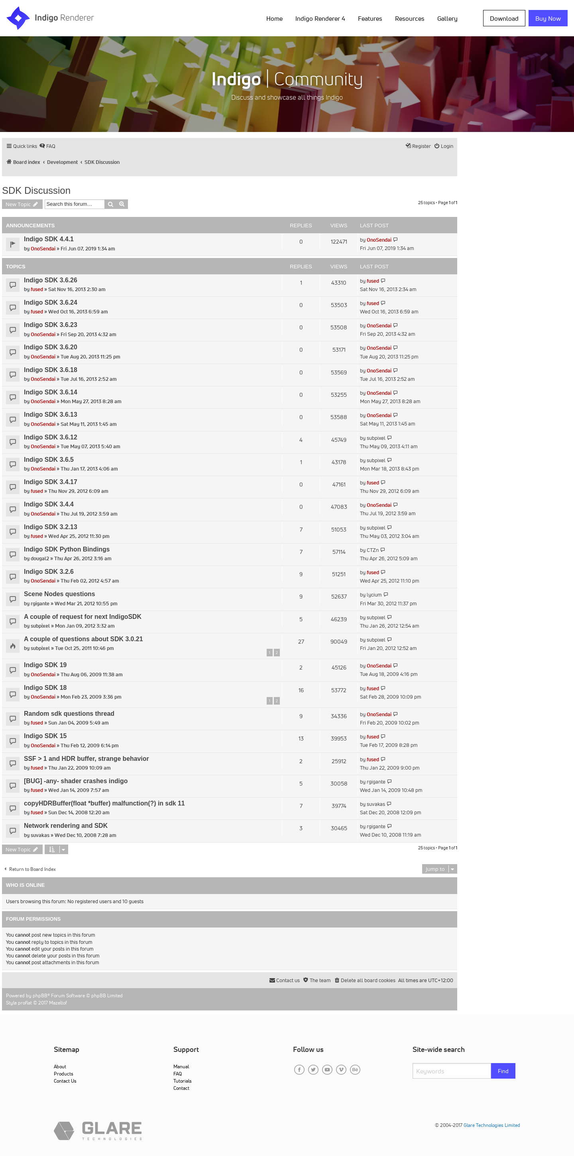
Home (274, 18)
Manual (181, 1066)
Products (63, 1073)
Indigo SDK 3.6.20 (50, 347)
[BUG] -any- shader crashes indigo (76, 781)
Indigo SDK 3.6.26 (50, 280)
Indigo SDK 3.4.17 (50, 482)
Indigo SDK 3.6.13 (50, 414)
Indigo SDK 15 (45, 736)
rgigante (40, 603)
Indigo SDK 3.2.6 (49, 571)
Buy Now (548, 18)
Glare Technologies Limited (492, 1125)
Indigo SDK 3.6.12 (50, 437)
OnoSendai (43, 248)
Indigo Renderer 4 (320, 18)
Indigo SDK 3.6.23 (50, 324)
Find (503, 1071)
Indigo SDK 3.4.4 (49, 504)
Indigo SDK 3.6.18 (50, 369)
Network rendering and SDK (66, 825)
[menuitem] (47, 146)
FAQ (177, 1073)
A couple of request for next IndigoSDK (83, 616)
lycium (374, 594)
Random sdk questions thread (69, 713)
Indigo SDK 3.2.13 (50, 527)
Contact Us (65, 1080)
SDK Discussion (36, 190)
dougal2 (40, 558)
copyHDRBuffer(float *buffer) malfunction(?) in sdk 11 (104, 803)
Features (370, 18)
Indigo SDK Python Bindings (67, 549)
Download (504, 18)
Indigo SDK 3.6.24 (50, 302)
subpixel (376, 438)
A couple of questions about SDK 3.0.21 (83, 639)
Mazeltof (58, 1002)
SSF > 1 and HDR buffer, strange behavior (86, 758)
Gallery (447, 18)
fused (37, 289)
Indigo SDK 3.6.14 (50, 392)
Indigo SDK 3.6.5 (49, 459)
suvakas (376, 804)
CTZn (373, 550)
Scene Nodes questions (59, 594)
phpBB (40, 995)
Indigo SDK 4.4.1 (49, 239)
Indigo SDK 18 (45, 687)
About (60, 1066)
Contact (181, 1088)
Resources (410, 18)
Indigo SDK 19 (45, 665)
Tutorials (182, 1080)
